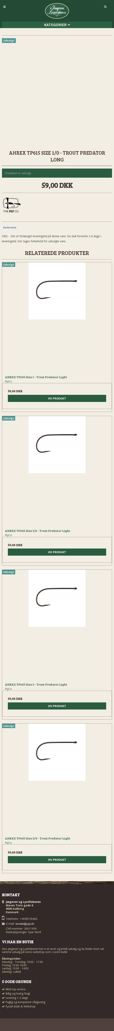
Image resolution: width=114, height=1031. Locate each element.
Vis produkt (57, 398)
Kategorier (57, 24)
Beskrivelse (9, 227)
